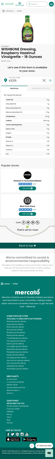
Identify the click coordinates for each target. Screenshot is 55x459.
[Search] (37, 4)
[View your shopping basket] (51, 4)
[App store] (13, 439)
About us (10, 393)
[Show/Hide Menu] (2, 4)
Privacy (9, 414)
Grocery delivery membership (17, 406)
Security (10, 423)
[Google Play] (29, 439)
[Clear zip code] (44, 80)
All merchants (12, 379)
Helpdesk (10, 411)
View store (27, 188)
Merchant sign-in (13, 390)
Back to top (27, 245)
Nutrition (14, 88)
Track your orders (13, 409)
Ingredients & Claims (41, 88)
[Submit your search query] (29, 4)
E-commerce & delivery (15, 382)
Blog (8, 420)
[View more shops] (19, 4)
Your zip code (14, 77)
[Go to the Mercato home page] (9, 3)
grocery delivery (16, 321)
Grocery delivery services (16, 387)
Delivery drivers (12, 385)
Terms (9, 417)
